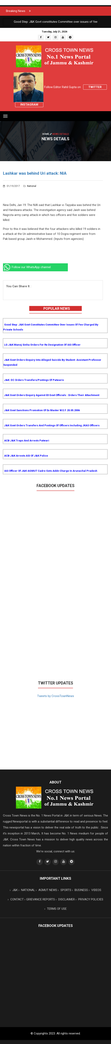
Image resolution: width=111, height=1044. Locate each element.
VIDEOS (95, 890)
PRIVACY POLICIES (89, 899)
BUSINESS (80, 890)
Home (47, 133)
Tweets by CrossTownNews (55, 696)
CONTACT (16, 899)
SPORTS (64, 890)
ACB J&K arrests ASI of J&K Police (26, 455)
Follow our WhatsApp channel (27, 267)
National (29, 186)
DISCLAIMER (65, 899)
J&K (14, 890)
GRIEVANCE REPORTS (39, 899)
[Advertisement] (55, 649)
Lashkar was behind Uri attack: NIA (34, 173)
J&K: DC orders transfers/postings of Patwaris (34, 379)
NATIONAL (26, 890)
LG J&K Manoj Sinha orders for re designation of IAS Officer (42, 344)
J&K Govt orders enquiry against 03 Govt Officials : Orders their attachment (51, 395)
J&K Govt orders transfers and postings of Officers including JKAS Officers (51, 425)
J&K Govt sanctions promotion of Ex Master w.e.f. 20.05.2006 (42, 410)
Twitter (95, 87)
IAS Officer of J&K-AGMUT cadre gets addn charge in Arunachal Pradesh (50, 470)
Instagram (29, 104)
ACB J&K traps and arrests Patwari (26, 440)
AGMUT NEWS (46, 890)
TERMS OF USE (55, 909)
